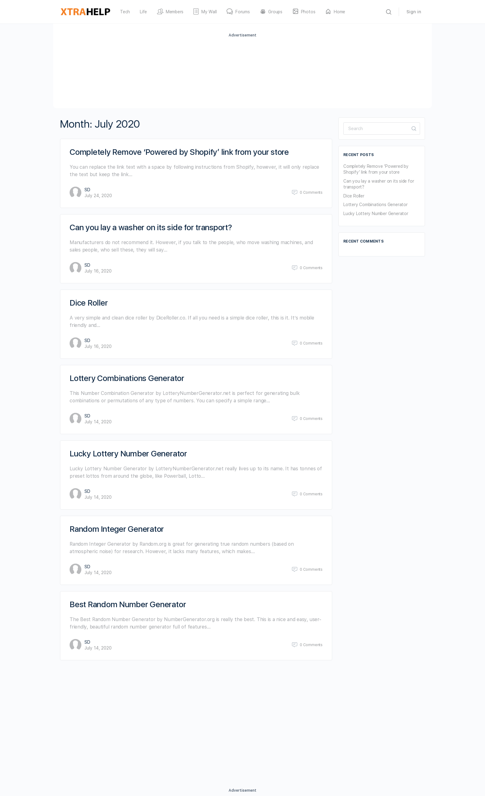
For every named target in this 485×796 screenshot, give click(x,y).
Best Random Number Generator (128, 604)
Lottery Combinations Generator (127, 378)
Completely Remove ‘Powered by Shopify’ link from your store (179, 152)
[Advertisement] (242, 72)
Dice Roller (89, 302)
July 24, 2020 (98, 195)
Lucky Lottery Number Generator (128, 453)
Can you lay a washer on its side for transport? (151, 227)
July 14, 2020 (98, 421)
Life (143, 11)
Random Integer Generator (117, 529)
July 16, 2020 (98, 271)
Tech (125, 11)
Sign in (413, 11)
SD (87, 189)
